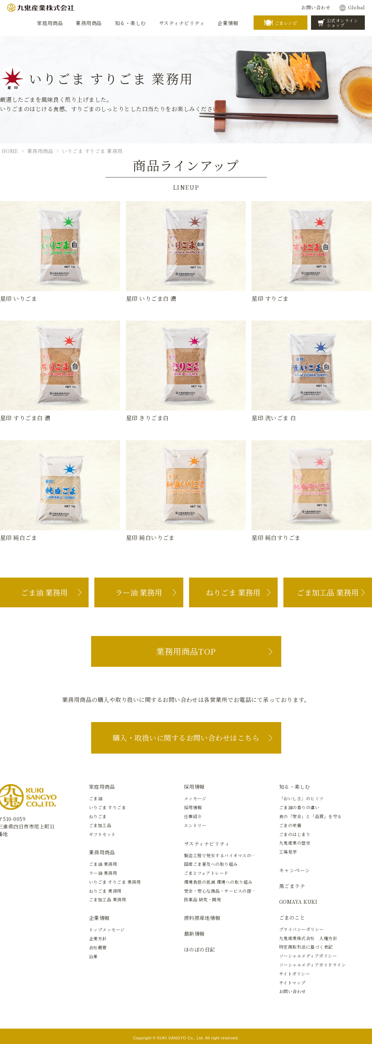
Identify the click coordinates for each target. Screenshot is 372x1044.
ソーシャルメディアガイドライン (312, 965)
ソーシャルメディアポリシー (308, 956)
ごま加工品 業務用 (328, 592)
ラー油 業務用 (138, 592)
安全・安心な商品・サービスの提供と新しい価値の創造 (240, 891)
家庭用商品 (102, 786)
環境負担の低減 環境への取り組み (218, 882)
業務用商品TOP (186, 651)
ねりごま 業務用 (233, 592)
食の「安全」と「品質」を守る (310, 816)
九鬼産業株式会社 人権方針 (308, 938)
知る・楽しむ (294, 786)
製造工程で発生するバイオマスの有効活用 (226, 855)
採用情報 (194, 786)
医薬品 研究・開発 (202, 899)
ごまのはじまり (294, 834)
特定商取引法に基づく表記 (306, 947)
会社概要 (98, 947)
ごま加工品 (100, 825)
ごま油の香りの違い (299, 807)
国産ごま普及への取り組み (211, 864)
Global (356, 7)
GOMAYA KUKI (298, 901)
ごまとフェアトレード (206, 873)
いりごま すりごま (107, 807)
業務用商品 (40, 151)
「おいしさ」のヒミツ (301, 798)
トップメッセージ (107, 929)
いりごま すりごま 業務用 (92, 151)
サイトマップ (292, 982)
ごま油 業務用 (44, 592)
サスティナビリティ (207, 843)
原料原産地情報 (202, 917)
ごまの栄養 (290, 825)
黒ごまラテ (292, 885)
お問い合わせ (315, 7)
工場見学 (288, 852)
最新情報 (194, 933)
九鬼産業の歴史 (294, 843)
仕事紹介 (193, 816)
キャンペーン (294, 870)
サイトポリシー (294, 974)
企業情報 (99, 917)
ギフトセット (102, 834)
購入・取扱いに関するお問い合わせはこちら (186, 737)
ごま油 (95, 798)
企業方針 (98, 938)
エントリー (195, 825)
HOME (10, 151)
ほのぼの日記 (199, 949)
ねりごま (98, 816)
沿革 (93, 956)
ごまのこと (292, 917)
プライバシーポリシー (301, 929)
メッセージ (195, 798)
